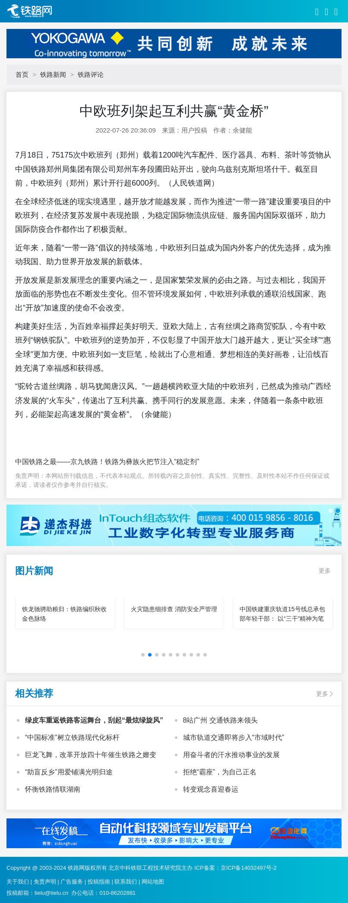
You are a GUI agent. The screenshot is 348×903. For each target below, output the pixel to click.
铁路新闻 (53, 74)
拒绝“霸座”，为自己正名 (220, 772)
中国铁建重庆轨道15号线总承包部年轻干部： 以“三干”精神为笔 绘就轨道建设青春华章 (282, 618)
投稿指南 (99, 881)
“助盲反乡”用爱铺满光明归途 (69, 772)
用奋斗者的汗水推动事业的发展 (231, 754)
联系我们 (125, 881)
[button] (143, 655)
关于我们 (17, 881)
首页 (22, 74)
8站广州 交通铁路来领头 (220, 720)
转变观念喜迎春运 (210, 789)
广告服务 (71, 881)
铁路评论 (91, 74)
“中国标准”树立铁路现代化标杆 (72, 737)
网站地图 (153, 881)
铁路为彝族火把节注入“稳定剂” (152, 461)
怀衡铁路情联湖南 (52, 789)
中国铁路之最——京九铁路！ (60, 461)
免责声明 (45, 881)
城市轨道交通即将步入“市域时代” (234, 737)
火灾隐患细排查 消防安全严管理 (174, 609)
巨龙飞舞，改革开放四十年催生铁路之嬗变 (90, 754)
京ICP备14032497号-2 (249, 868)
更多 (325, 570)
